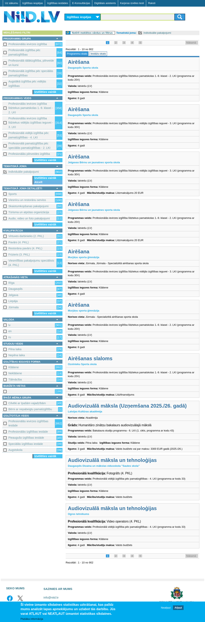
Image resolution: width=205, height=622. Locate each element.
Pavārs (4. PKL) (18, 242)
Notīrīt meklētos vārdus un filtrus (92, 32)
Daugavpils (15, 288)
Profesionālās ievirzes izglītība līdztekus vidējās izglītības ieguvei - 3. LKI (30, 123)
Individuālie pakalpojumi (23, 171)
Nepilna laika (16, 355)
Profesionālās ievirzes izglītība (27, 44)
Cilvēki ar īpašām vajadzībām (27, 403)
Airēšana (78, 62)
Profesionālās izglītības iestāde (28, 431)
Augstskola (15, 450)
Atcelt (38, 182)
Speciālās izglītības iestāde (25, 443)
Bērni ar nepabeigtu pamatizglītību (30, 409)
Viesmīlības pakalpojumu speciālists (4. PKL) (31, 262)
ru (9, 337)
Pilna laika (14, 349)
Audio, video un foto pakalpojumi (29, 218)
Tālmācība (15, 379)
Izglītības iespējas (32, 3)
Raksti (151, 3)
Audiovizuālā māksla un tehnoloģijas (112, 460)
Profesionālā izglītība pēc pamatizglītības (24, 52)
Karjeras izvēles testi (132, 3)
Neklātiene (15, 373)
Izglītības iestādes (57, 3)
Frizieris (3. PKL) (19, 254)
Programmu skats (77, 53)
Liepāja (13, 301)
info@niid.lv (50, 597)
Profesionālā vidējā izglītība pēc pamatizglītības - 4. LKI (28, 135)
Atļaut (178, 607)
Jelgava (13, 295)
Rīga (11, 282)
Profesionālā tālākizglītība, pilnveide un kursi (31, 62)
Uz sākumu (11, 3)
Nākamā (191, 42)
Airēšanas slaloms (90, 358)
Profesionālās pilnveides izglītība (29, 153)
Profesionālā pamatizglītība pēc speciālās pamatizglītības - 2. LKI (29, 145)
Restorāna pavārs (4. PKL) (25, 248)
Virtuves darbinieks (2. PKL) (26, 236)
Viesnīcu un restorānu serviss (27, 200)
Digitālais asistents (105, 3)
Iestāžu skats (98, 53)
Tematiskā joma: (126, 32)
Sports (12, 194)
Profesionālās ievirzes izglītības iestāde (28, 423)
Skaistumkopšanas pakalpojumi (28, 206)
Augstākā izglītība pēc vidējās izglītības (27, 83)
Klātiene (13, 367)
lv (9, 325)
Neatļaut (166, 607)
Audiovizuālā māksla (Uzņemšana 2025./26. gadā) (127, 406)
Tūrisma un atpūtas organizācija (28, 212)
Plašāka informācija (31, 619)
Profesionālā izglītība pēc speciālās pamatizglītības (30, 73)
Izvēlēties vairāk (45, 91)
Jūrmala (13, 307)
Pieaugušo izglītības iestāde (26, 437)
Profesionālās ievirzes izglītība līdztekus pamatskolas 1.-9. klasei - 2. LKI (30, 108)
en (10, 331)
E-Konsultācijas (81, 3)
